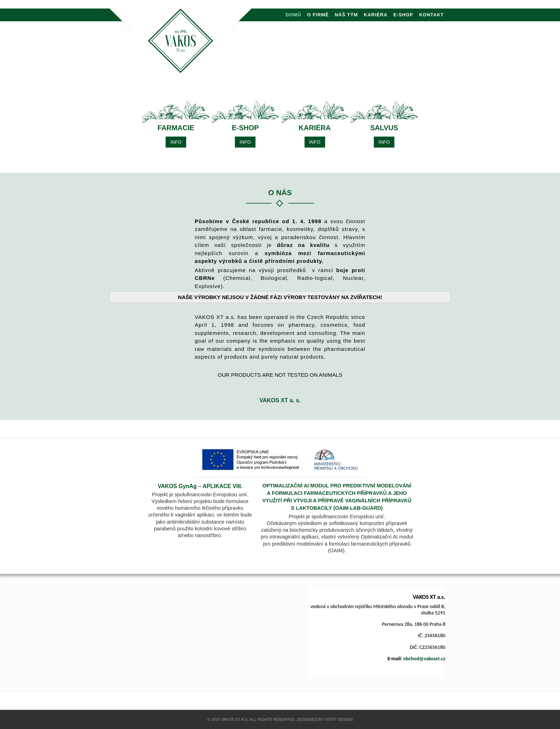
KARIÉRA (375, 14)
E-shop (403, 14)
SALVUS (384, 128)
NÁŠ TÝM (346, 14)
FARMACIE (175, 128)
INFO (176, 142)
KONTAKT (431, 14)
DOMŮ (293, 14)
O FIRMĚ (318, 14)
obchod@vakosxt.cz (424, 658)
